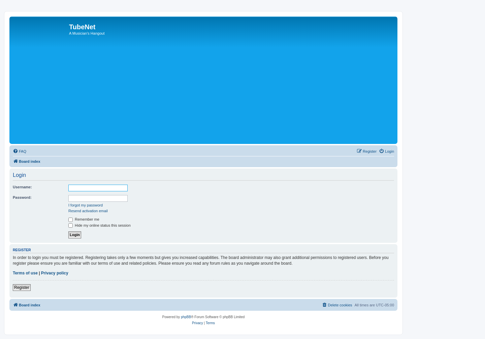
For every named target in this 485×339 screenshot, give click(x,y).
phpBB (186, 317)
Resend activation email (88, 211)
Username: (22, 187)
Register (21, 287)
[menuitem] (19, 151)
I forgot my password (85, 205)
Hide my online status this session (99, 225)
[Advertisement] (213, 92)
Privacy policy (54, 273)
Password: (22, 197)
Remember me (83, 219)
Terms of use (25, 273)
